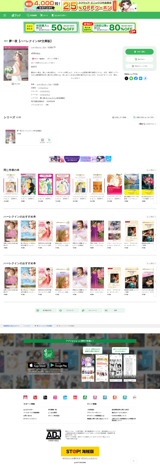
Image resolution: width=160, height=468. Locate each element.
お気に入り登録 (120, 117)
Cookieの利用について (119, 415)
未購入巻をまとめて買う (145, 117)
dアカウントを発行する (71, 458)
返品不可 (34, 66)
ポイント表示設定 (53, 415)
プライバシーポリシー (94, 412)
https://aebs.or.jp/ (72, 439)
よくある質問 (52, 412)
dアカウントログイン (30, 419)
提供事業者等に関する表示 (120, 409)
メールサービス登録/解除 (31, 412)
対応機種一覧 (52, 409)
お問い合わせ (27, 415)
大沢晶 (50, 47)
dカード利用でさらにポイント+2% (42, 63)
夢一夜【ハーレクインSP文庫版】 (29, 131)
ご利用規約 (90, 409)
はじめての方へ (28, 409)
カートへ (141, 59)
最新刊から (151, 124)
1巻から (142, 124)
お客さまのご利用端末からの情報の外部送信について (124, 419)
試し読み (17, 84)
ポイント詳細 (52, 58)
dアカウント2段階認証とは (95, 415)
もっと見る (150, 170)
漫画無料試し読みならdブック (12, 326)
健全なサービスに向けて (119, 412)
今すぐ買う (141, 52)
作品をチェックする (141, 66)
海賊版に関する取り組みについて (97, 419)
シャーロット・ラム (38, 47)
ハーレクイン (43, 88)
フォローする (54, 47)
